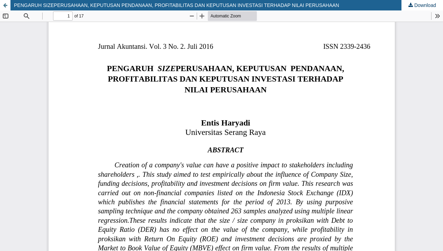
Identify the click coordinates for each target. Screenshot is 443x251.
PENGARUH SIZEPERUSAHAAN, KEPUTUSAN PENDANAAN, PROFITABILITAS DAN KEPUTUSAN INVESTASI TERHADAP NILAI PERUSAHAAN (176, 5)
